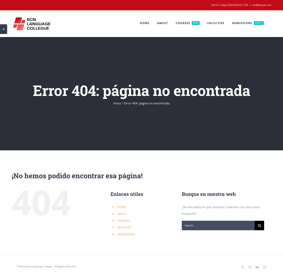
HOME (121, 207)
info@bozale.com (261, 5)
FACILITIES (124, 227)
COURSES (123, 221)
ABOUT (122, 214)
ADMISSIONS (126, 234)
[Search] (259, 225)
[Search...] (218, 225)
